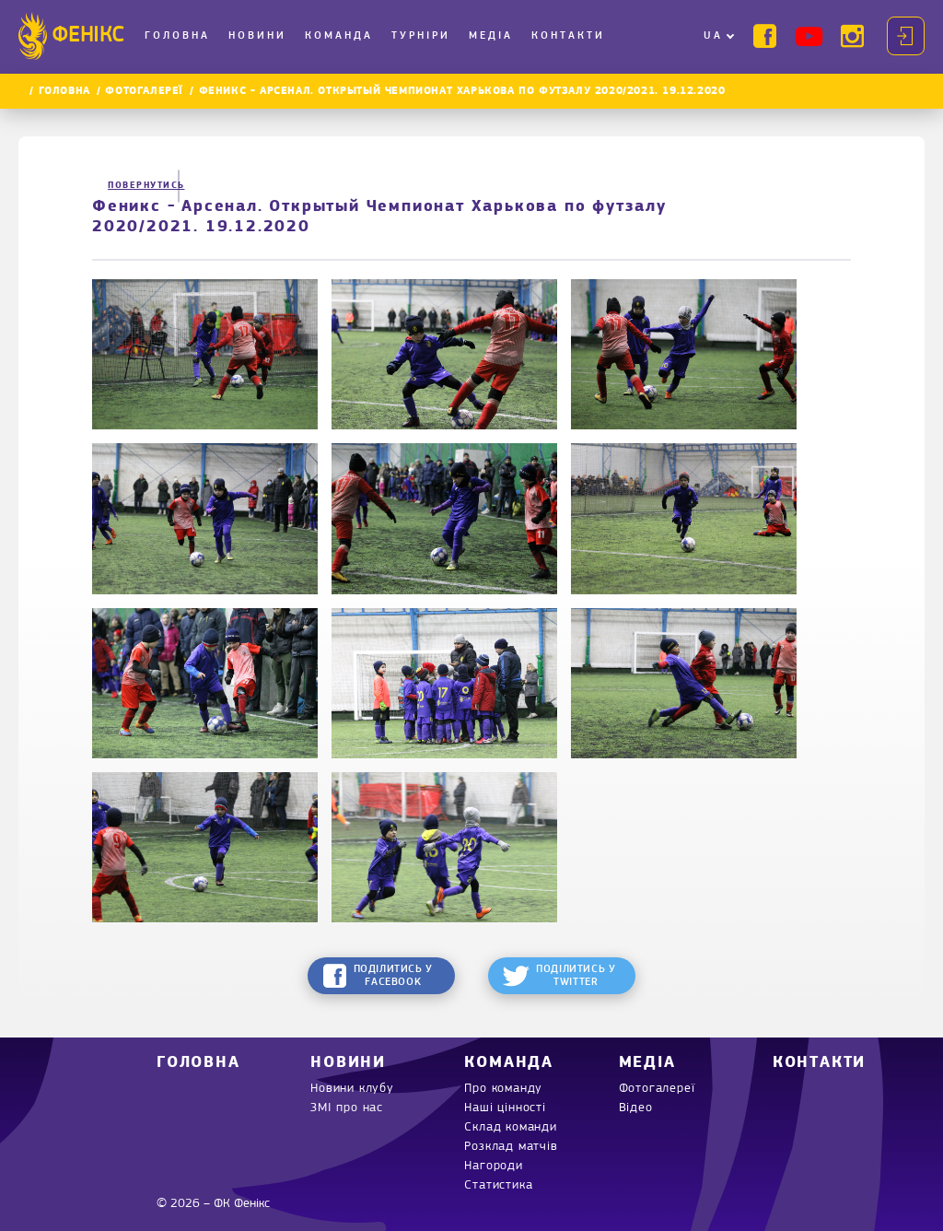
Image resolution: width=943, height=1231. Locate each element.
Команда (339, 35)
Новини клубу (352, 1089)
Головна (177, 35)
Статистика (498, 1185)
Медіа (491, 35)
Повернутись (138, 186)
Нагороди (493, 1166)
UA (713, 35)
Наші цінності (504, 1108)
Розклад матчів (510, 1147)
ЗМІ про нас (346, 1108)
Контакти (568, 35)
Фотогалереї (144, 91)
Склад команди (510, 1127)
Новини (257, 35)
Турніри (420, 35)
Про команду (503, 1089)
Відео (636, 1108)
